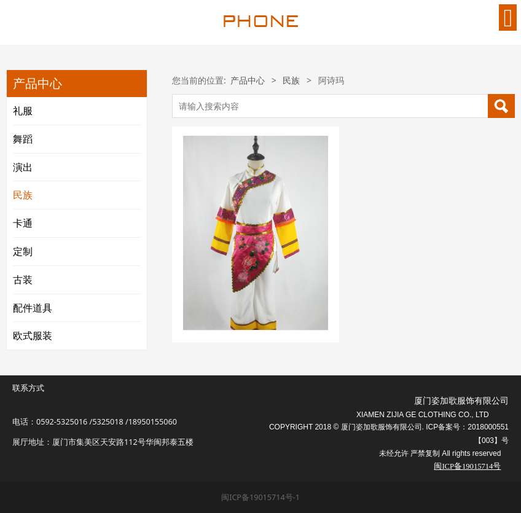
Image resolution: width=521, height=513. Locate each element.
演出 (23, 167)
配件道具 (32, 308)
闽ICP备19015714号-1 (260, 497)
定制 (23, 251)
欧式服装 (32, 335)
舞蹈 (23, 139)
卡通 (23, 223)
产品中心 (247, 80)
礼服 (23, 110)
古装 (23, 279)
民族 (23, 195)
